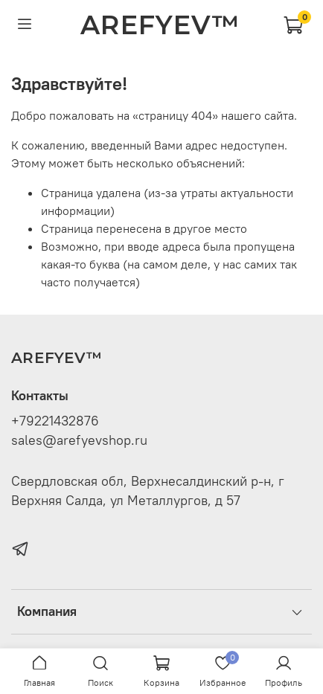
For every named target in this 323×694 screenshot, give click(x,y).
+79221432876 (55, 421)
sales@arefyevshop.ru (79, 440)
